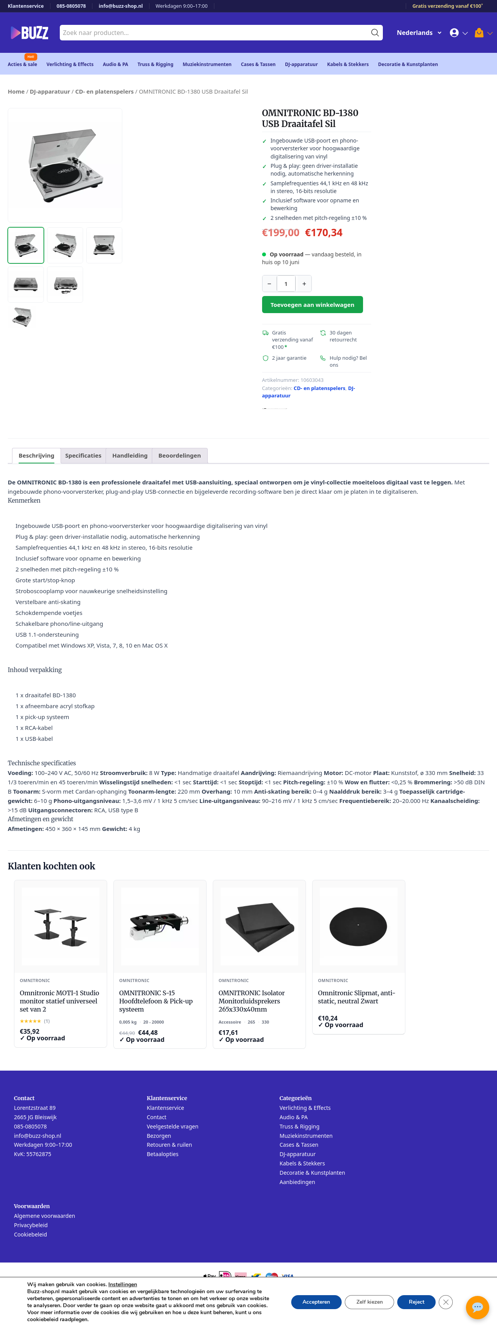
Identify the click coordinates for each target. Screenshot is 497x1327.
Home (16, 91)
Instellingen (122, 1284)
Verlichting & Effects (70, 64)
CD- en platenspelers (104, 91)
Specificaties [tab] (83, 455)
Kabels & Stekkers (348, 64)
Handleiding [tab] (130, 455)
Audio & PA (115, 64)
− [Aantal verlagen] (269, 283)
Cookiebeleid (30, 1234)
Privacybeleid (31, 1225)
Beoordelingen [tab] (179, 455)
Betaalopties (163, 1154)
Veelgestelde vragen (172, 1126)
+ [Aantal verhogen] (304, 283)
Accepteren (315, 1302)
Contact (157, 1117)
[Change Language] (417, 32)
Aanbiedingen (297, 1182)
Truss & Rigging (155, 64)
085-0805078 (71, 6)
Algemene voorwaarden (44, 1215)
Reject (416, 1302)
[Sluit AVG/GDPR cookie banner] (446, 1302)
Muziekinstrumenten (207, 64)
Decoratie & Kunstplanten (408, 64)
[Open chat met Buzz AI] (477, 1307)
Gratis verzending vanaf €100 (447, 6)
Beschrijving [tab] (36, 455)
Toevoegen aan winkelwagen (313, 304)
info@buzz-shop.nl (121, 6)
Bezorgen (159, 1135)
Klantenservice (26, 6)
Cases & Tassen (258, 64)
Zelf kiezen (368, 1302)
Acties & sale (22, 64)
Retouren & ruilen (169, 1144)
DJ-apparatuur (301, 64)
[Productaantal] (286, 283)
